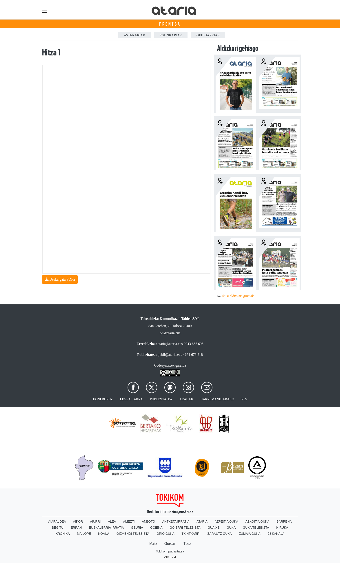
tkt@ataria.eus (170, 333)
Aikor (78, 521)
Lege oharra (131, 399)
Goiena (156, 527)
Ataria (202, 521)
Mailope (84, 533)
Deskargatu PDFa (60, 279)
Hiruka (282, 527)
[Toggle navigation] (45, 11)
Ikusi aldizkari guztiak (238, 296)
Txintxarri (191, 533)
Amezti (129, 521)
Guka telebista (256, 527)
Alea (112, 521)
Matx (153, 543)
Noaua (103, 533)
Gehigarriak (208, 35)
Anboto (148, 521)
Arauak (186, 399)
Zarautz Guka (220, 533)
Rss (244, 399)
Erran (76, 527)
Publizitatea (161, 399)
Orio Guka (165, 533)
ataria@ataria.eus (170, 344)
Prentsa (170, 24)
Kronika (63, 533)
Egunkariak (171, 35)
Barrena (284, 521)
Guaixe (214, 527)
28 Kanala (276, 533)
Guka (231, 527)
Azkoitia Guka (257, 521)
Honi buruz (103, 399)
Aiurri (95, 521)
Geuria (137, 527)
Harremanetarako (217, 399)
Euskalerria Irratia (106, 527)
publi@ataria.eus (170, 354)
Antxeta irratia (176, 521)
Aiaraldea (57, 521)
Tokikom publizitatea (170, 551)
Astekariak (134, 35)
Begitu (58, 527)
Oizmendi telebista (133, 533)
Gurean (170, 543)
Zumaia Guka (250, 533)
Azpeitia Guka (226, 521)
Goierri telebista (185, 527)
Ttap (187, 543)
